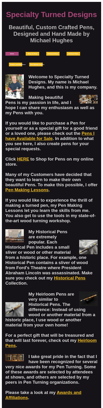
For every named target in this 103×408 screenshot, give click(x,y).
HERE (23, 159)
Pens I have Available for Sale (49, 136)
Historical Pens (69, 278)
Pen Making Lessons (27, 189)
